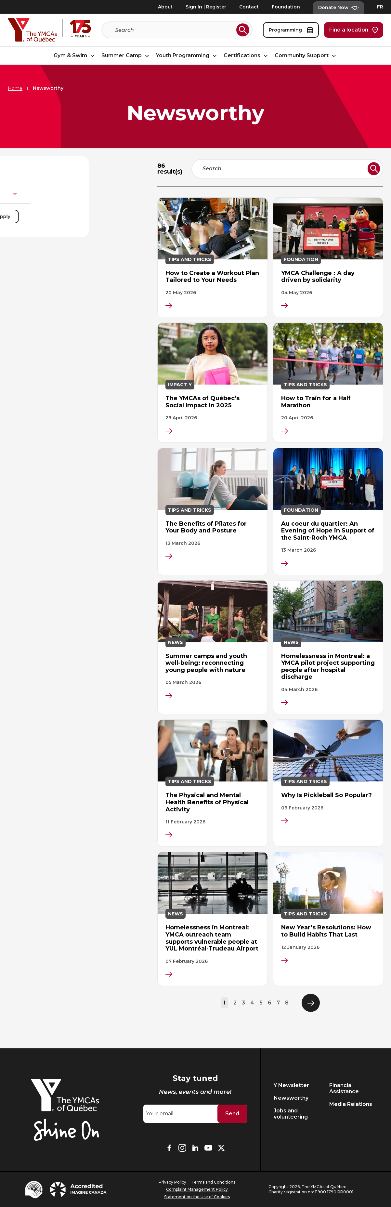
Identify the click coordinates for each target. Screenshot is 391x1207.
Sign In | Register (206, 7)
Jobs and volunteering (291, 1114)
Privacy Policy (172, 1182)
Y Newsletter (291, 1085)
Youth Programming (187, 56)
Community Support (306, 56)
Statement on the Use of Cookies (197, 1196)
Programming (291, 30)
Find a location (353, 30)
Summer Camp (126, 56)
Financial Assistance (344, 1088)
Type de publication (77, 194)
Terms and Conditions (213, 1182)
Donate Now (338, 7)
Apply (120, 216)
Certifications (246, 56)
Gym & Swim (75, 56)
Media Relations (350, 1104)
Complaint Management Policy (197, 1189)
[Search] (174, 30)
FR (380, 7)
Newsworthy (291, 1098)
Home (15, 88)
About (165, 7)
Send (232, 1113)
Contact (249, 7)
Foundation (286, 7)
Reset (31, 216)
